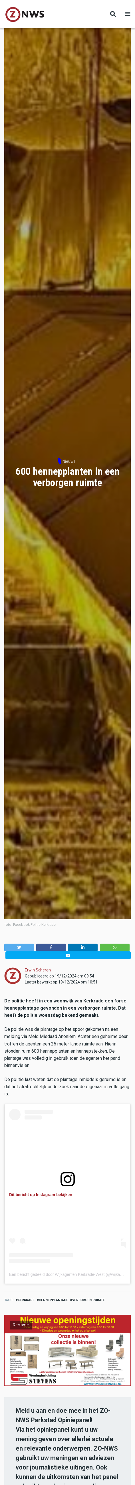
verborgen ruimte (88, 1300)
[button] (19, 947)
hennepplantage (53, 1300)
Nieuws (69, 461)
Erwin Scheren (38, 970)
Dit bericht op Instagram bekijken (40, 1194)
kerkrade (26, 1300)
